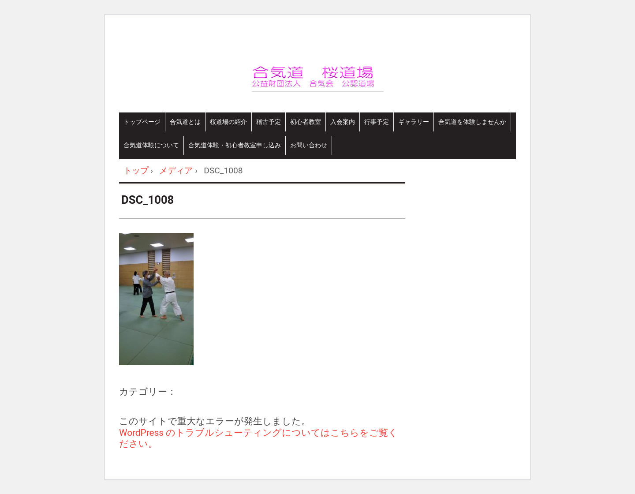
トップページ (142, 121)
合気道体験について (151, 145)
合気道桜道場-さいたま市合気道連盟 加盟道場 (362, 88)
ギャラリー (413, 121)
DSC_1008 (147, 199)
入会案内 (342, 121)
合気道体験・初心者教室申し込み (234, 145)
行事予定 (376, 121)
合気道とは (185, 121)
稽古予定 (268, 121)
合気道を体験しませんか (472, 121)
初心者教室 (305, 121)
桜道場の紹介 (228, 121)
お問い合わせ (308, 145)
